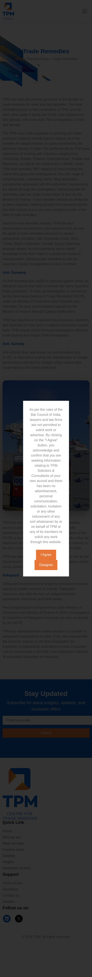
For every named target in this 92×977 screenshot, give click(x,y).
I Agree (46, 554)
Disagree (46, 565)
